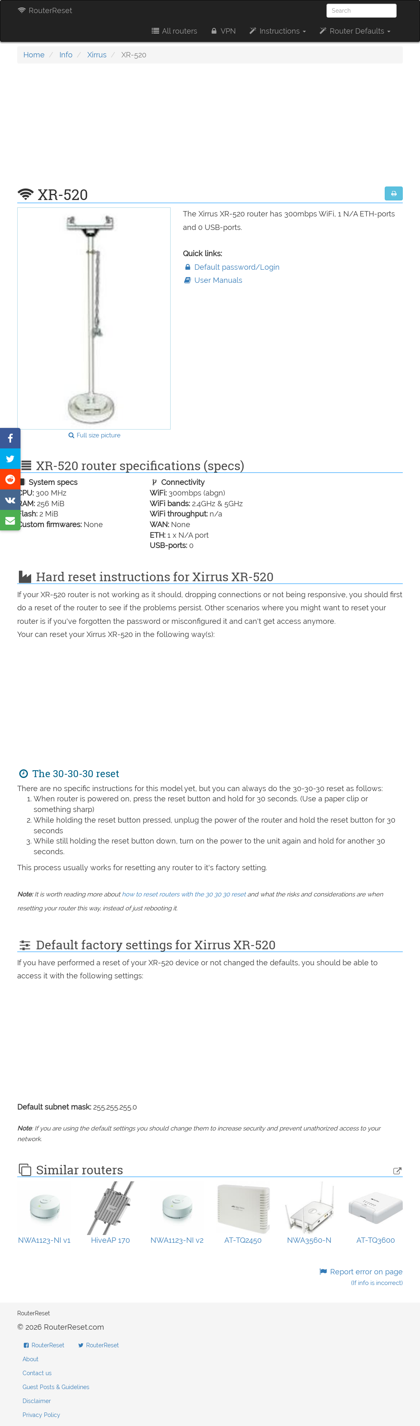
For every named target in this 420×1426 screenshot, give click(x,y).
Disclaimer (37, 1401)
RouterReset (44, 10)
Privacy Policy (41, 1415)
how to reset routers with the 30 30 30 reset (184, 894)
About (31, 1359)
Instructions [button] (277, 31)
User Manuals (212, 280)
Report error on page (361, 1277)
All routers (174, 31)
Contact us (37, 1373)
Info (66, 54)
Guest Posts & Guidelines (56, 1387)
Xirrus (97, 54)
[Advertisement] (210, 129)
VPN (223, 31)
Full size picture (94, 435)
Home (34, 54)
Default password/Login (231, 267)
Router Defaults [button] (354, 31)
